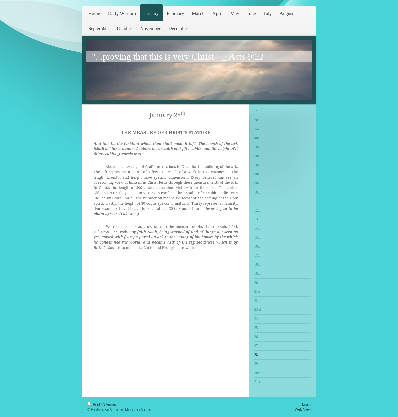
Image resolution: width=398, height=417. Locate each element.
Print (94, 404)
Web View (303, 409)
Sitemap (109, 404)
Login (306, 404)
